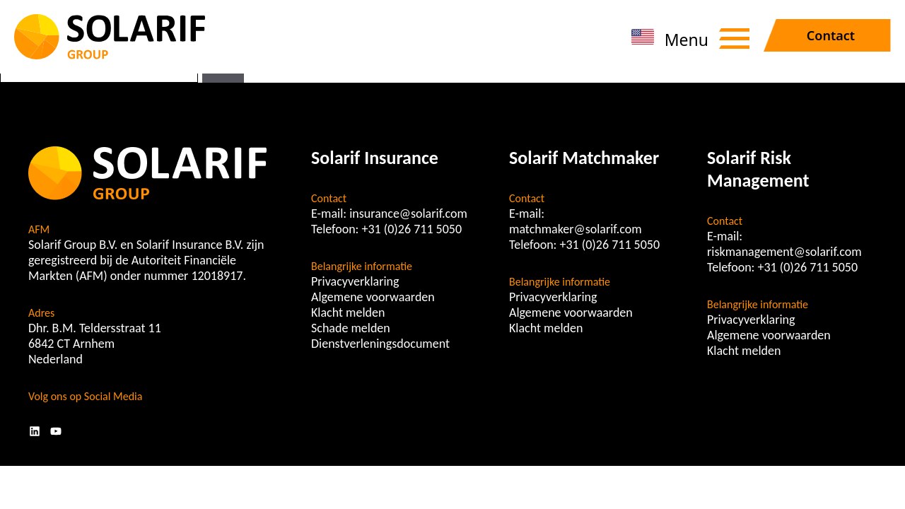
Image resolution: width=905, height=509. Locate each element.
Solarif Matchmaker (584, 157)
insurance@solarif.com (408, 213)
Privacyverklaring (355, 281)
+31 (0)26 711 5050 (412, 229)
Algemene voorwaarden (373, 297)
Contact (831, 35)
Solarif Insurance (374, 157)
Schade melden (350, 328)
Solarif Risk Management (758, 169)
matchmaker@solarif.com (575, 229)
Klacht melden (348, 312)
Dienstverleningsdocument (380, 343)
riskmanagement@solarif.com (784, 251)
